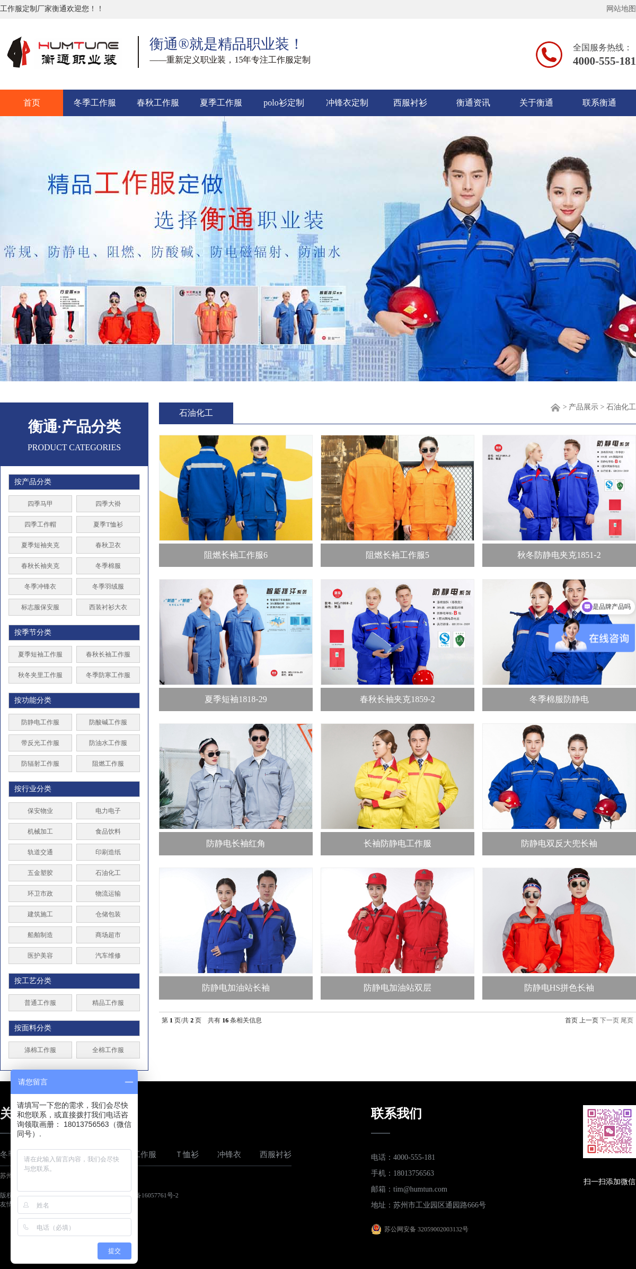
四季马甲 (40, 503)
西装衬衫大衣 (108, 607)
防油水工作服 (108, 743)
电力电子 (108, 811)
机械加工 (40, 831)
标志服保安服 (40, 607)
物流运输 (108, 893)
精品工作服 (108, 1003)
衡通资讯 (473, 102)
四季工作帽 (40, 524)
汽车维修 (108, 955)
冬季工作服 (95, 102)
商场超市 (108, 935)
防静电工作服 (40, 722)
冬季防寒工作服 (108, 675)
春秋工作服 (158, 102)
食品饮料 (108, 831)
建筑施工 (40, 914)
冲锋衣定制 (347, 102)
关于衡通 (536, 102)
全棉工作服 (108, 1050)
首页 (31, 102)
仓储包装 (108, 914)
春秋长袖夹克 (40, 566)
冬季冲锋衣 (40, 586)
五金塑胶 (40, 873)
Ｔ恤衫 (187, 1154)
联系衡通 (599, 102)
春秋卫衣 (108, 545)
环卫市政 (40, 893)
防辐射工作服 (40, 763)
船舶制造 (40, 935)
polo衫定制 (283, 102)
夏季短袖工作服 (40, 654)
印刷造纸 (108, 852)
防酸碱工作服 (108, 722)
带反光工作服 (40, 743)
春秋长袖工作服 (108, 654)
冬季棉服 (108, 566)
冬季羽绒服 (108, 586)
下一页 (609, 1020)
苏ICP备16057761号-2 (149, 1195)
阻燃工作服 (108, 763)
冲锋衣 (229, 1154)
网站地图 (621, 9)
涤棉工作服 (40, 1050)
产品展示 (583, 407)
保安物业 (40, 811)
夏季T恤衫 (107, 524)
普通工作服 (40, 1003)
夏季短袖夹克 (40, 545)
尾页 (627, 1020)
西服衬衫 (410, 102)
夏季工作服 (221, 102)
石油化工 (108, 873)
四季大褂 (108, 503)
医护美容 (40, 955)
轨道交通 (40, 852)
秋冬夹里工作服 (40, 675)
